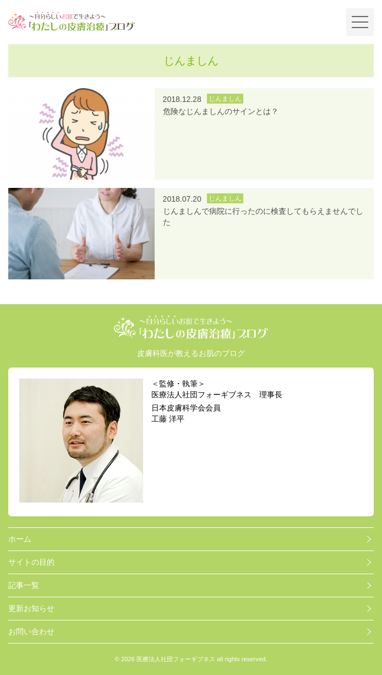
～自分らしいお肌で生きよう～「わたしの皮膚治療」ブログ (71, 21)
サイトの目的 (31, 562)
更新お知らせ (31, 608)
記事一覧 (23, 585)
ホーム (19, 538)
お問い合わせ (31, 631)
